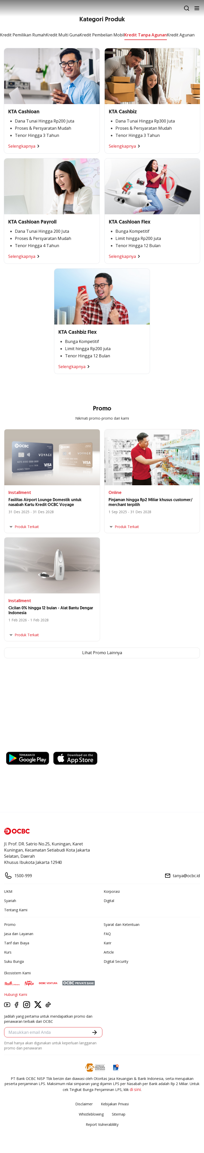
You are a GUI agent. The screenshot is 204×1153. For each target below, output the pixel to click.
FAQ (107, 933)
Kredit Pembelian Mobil (102, 35)
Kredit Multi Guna (63, 35)
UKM (8, 891)
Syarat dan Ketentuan (121, 924)
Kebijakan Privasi (115, 1103)
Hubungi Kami (15, 994)
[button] (94, 1032)
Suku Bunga (14, 961)
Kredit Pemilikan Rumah (23, 35)
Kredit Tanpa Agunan (145, 35)
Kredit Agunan (181, 35)
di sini (135, 1089)
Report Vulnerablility (102, 1124)
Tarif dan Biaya (16, 942)
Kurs (8, 952)
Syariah (10, 900)
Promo (10, 924)
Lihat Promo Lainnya (102, 653)
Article (109, 952)
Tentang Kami (15, 909)
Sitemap (118, 1114)
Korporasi (112, 891)
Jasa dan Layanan (18, 933)
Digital (109, 900)
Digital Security (116, 961)
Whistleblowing (91, 1114)
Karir (107, 942)
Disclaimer (84, 1103)
